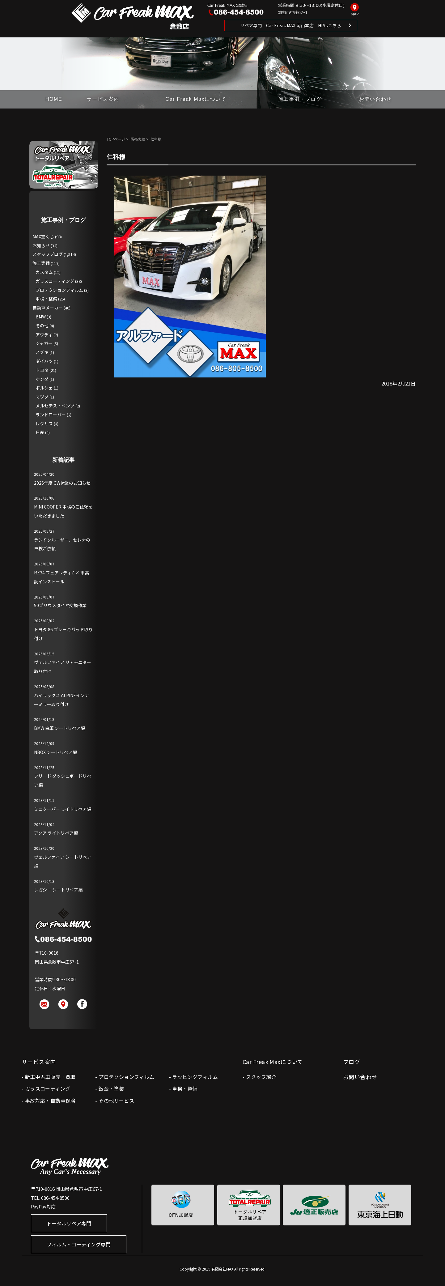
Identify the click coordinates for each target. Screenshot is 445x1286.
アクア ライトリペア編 (56, 833)
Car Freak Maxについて (196, 99)
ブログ (351, 1062)
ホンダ (42, 379)
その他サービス (116, 1100)
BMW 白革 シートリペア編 (59, 728)
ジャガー (44, 343)
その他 (42, 325)
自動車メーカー (47, 307)
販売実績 (137, 139)
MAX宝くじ (43, 236)
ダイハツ (44, 361)
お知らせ (41, 245)
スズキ (42, 352)
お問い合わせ (375, 99)
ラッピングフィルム (195, 1076)
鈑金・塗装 (111, 1088)
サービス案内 (103, 99)
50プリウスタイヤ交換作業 (60, 605)
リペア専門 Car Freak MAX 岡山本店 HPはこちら (290, 25)
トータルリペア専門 (69, 1223)
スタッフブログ (47, 254)
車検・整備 (46, 299)
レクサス (44, 423)
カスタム (44, 272)
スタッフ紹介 (261, 1076)
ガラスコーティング (55, 281)
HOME (53, 99)
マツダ (42, 397)
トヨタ (42, 370)
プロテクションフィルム (59, 290)
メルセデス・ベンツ (55, 405)
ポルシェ (44, 388)
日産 (40, 432)
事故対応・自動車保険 (50, 1100)
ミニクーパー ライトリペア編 (62, 809)
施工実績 (41, 263)
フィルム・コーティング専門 (79, 1244)
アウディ (44, 334)
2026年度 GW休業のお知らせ (62, 483)
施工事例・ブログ (300, 99)
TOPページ (116, 139)
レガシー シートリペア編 (58, 890)
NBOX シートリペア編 (55, 752)
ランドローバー (51, 414)
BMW (41, 316)
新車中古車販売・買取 (50, 1076)
